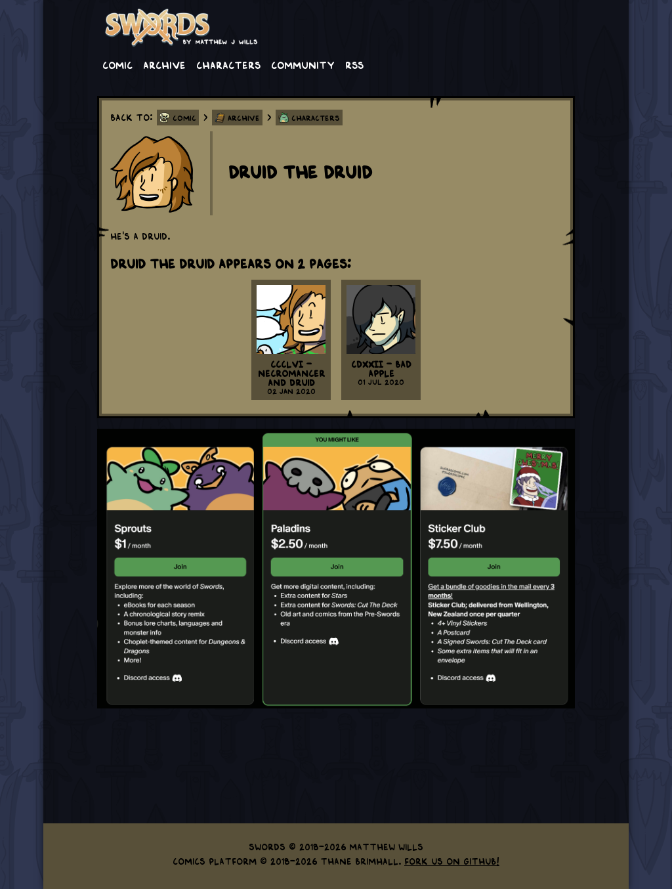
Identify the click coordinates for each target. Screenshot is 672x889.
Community (303, 64)
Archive (164, 64)
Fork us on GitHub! (451, 860)
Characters (228, 64)
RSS (354, 64)
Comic (117, 64)
